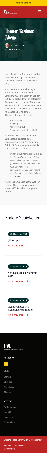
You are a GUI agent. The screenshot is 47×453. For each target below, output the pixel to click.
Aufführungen (10, 407)
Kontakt (7, 412)
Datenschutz (9, 422)
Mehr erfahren (16, 246)
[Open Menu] (39, 11)
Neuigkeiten (9, 387)
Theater (7, 392)
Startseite (8, 377)
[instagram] (6, 364)
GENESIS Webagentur (31, 440)
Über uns (8, 382)
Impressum (9, 417)
